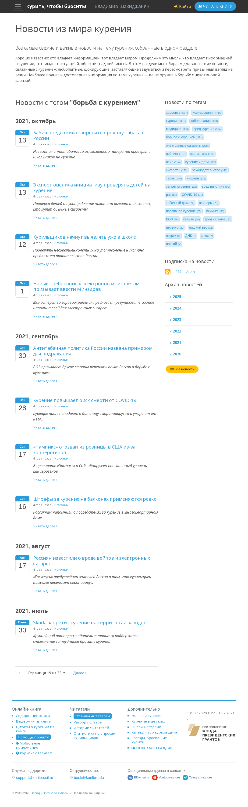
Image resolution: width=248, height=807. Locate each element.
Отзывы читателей (92, 716)
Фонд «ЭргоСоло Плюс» (50, 793)
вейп (173, 162)
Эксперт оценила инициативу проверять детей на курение (91, 188)
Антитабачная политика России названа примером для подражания (92, 351)
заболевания (204, 121)
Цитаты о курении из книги (35, 728)
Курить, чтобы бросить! (56, 6)
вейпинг (175, 154)
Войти (182, 6)
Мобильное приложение (28, 745)
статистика (202, 154)
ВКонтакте (138, 777)
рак (171, 195)
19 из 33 (45, 673)
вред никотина (216, 186)
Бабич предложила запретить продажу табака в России (89, 135)
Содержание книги (33, 715)
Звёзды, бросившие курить (149, 739)
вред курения (208, 129)
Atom (190, 271)
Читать (215, 6)
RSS (178, 271)
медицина (177, 129)
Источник (61, 144)
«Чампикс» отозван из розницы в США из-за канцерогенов (84, 450)
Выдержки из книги (33, 721)
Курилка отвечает (34, 753)
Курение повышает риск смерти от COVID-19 (84, 400)
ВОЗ (172, 219)
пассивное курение (184, 211)
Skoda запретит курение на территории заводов (89, 622)
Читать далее (45, 165)
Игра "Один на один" (152, 747)
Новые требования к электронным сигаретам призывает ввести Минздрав (86, 286)
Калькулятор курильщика (154, 732)
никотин (196, 178)
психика (215, 211)
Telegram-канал (197, 777)
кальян (191, 219)
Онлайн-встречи (146, 726)
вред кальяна (218, 219)
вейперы (208, 203)
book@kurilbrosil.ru (90, 777)
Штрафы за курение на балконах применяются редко (95, 499)
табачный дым (180, 203)
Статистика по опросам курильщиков (94, 735)
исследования (207, 112)
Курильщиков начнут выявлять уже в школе (84, 237)
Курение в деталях (148, 721)
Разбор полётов (88, 722)
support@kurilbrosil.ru (34, 777)
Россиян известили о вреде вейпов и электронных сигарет (91, 561)
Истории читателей (91, 727)
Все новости (182, 369)
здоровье (177, 112)
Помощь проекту (33, 737)
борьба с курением (184, 137)
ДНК (190, 235)
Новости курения (146, 715)
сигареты (177, 170)
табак (174, 178)
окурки (173, 235)
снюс (207, 235)
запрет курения (181, 186)
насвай (173, 244)
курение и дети (200, 162)
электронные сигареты (187, 145)
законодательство (209, 170)
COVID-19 (192, 195)
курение (176, 121)
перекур (175, 227)
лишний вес (201, 227)
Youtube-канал (166, 777)
